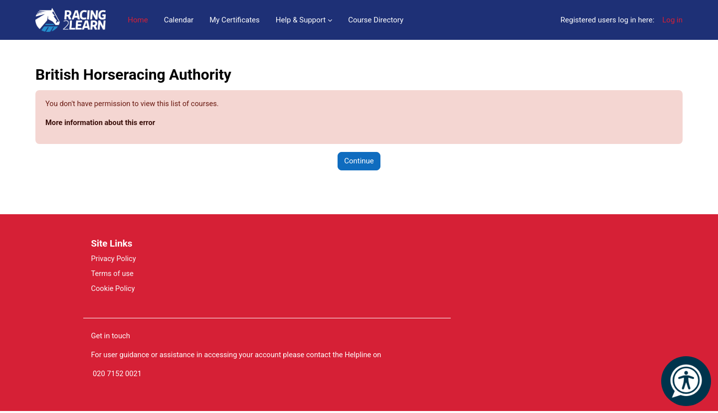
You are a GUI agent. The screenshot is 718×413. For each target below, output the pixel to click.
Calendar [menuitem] (179, 19)
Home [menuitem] (138, 19)
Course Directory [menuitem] (375, 19)
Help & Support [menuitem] (301, 19)
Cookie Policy (113, 289)
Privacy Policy (114, 259)
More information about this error (101, 123)
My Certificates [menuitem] (234, 19)
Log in (672, 19)
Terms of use (112, 274)
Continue (359, 161)
